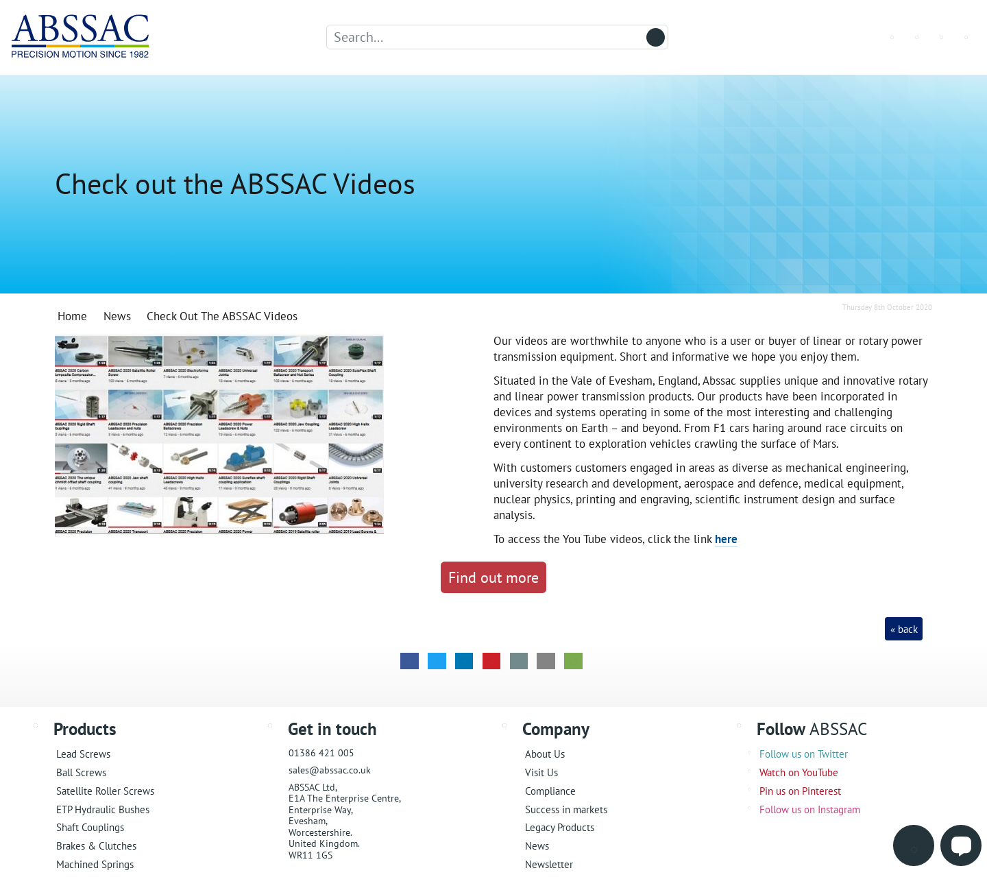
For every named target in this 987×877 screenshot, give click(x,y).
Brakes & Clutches (96, 845)
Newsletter (549, 864)
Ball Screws (81, 772)
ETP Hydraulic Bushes (102, 809)
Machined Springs (95, 864)
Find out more (493, 577)
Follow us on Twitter (803, 753)
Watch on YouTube (798, 772)
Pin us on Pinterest (800, 790)
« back (904, 629)
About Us (545, 753)
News (537, 845)
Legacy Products (559, 827)
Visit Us (541, 772)
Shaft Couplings (90, 827)
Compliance (550, 790)
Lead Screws (83, 753)
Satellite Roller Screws (105, 790)
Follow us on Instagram (809, 809)
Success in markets (566, 809)
